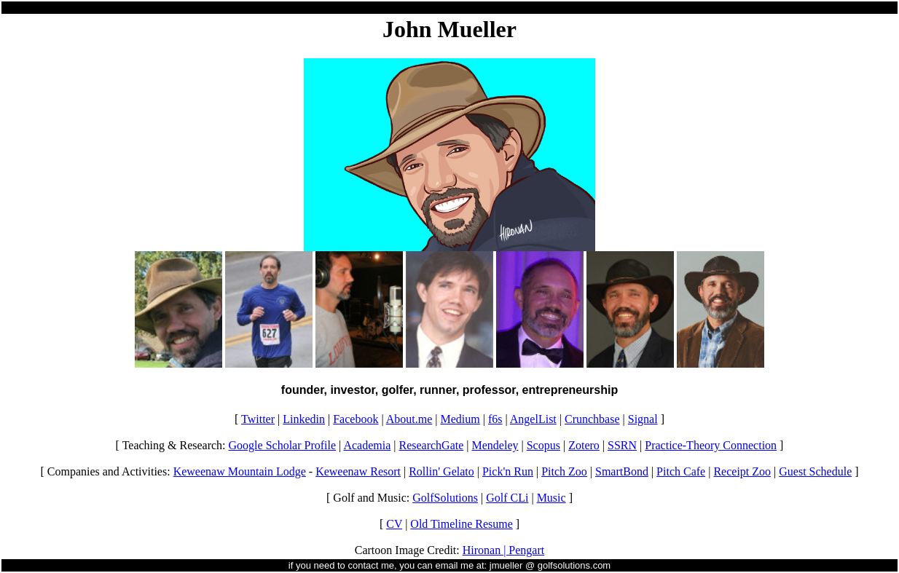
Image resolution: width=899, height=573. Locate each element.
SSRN (622, 445)
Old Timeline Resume (461, 524)
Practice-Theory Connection (711, 445)
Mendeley (495, 445)
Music (551, 497)
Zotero (584, 445)
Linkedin (304, 419)
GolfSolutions (445, 497)
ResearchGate (431, 445)
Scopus (543, 445)
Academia (366, 445)
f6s (495, 419)
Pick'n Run (507, 471)
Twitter (258, 419)
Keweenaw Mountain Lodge (239, 471)
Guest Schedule (815, 471)
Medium (460, 419)
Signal (643, 419)
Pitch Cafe (680, 471)
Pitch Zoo (564, 471)
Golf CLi (507, 497)
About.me (409, 419)
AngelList (533, 419)
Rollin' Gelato (441, 471)
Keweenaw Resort (358, 471)
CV (394, 524)
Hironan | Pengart (504, 550)
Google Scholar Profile (283, 445)
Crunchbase (592, 419)
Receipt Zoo (742, 471)
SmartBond (621, 471)
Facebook (355, 419)
